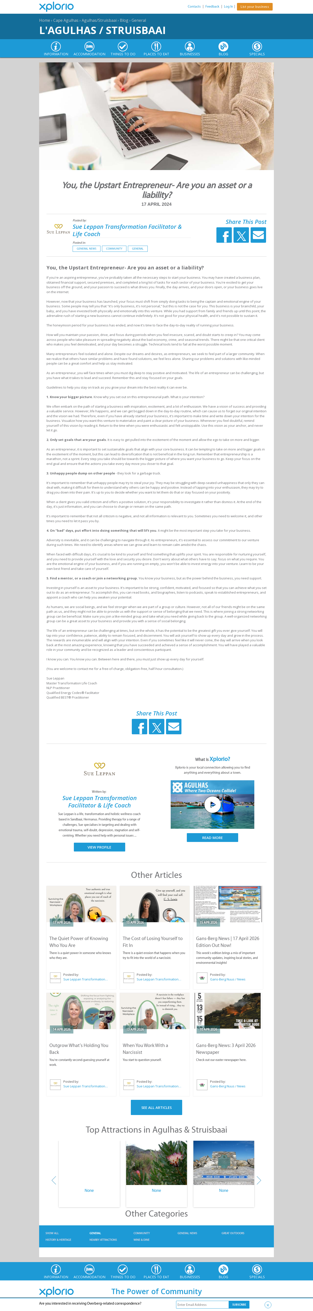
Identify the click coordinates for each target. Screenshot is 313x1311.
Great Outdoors (233, 1233)
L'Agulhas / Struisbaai (102, 30)
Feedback (212, 6)
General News (86, 248)
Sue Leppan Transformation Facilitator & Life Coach (127, 230)
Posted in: (79, 242)
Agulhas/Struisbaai (99, 20)
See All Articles (156, 1107)
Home (44, 20)
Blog (124, 20)
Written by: (99, 792)
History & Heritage (58, 1240)
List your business (255, 7)
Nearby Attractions (103, 1240)
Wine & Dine (141, 1240)
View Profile (99, 847)
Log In (228, 6)
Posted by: (80, 220)
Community (114, 248)
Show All (52, 1233)
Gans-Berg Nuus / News (228, 979)
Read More (212, 837)
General (139, 20)
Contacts (194, 6)
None (89, 1190)
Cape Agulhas (65, 20)
